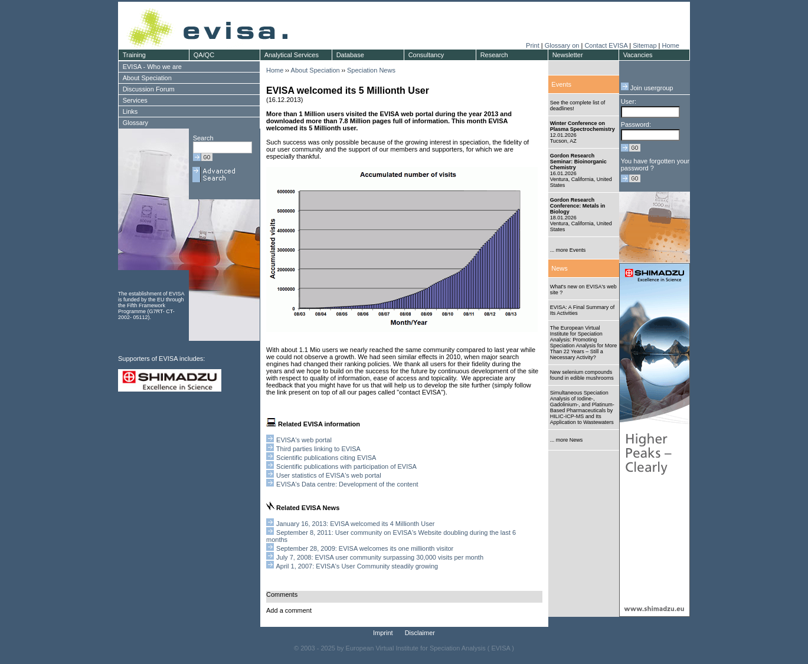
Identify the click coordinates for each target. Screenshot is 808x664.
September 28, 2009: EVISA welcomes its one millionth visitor (364, 548)
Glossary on (563, 45)
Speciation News (371, 70)
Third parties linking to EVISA (318, 448)
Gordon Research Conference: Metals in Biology (578, 206)
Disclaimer (420, 632)
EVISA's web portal (303, 439)
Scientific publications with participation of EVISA (346, 466)
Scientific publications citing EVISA (326, 457)
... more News (566, 440)
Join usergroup (647, 87)
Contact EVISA (605, 45)
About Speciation (315, 70)
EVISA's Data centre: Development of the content (347, 484)
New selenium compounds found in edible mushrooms (582, 375)
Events (561, 84)
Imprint (383, 632)
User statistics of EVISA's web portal (328, 475)
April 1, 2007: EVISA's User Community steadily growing (357, 566)
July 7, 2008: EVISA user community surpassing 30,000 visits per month (379, 557)
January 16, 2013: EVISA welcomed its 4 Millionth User (355, 523)
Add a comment (289, 610)
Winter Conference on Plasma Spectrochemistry (582, 126)
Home (670, 45)
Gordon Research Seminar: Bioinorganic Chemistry (578, 161)
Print (532, 45)
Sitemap (644, 45)
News (559, 268)
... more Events (568, 250)
